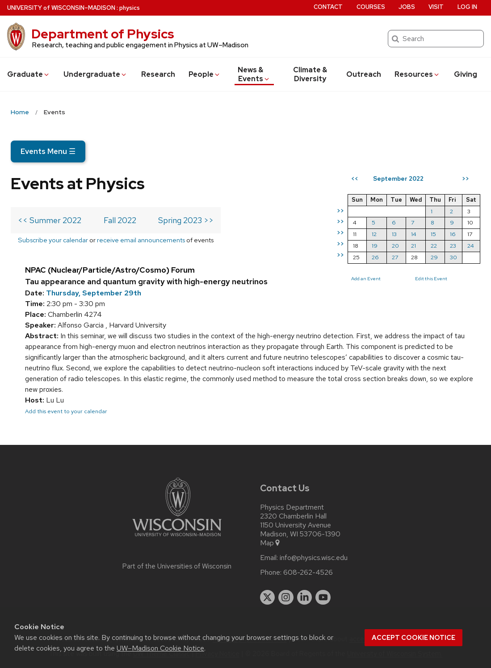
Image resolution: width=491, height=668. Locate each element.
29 (434, 257)
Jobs (407, 7)
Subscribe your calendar (53, 240)
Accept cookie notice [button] (413, 637)
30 (453, 257)
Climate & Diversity (310, 74)
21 (413, 245)
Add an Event (366, 278)
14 (414, 234)
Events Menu (48, 151)
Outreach (363, 74)
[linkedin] (304, 597)
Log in (467, 7)
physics (129, 8)
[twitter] (267, 597)
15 (433, 234)
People (205, 74)
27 (394, 257)
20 (395, 245)
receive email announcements (141, 240)
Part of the (176, 566)
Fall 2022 (120, 220)
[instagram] (286, 597)
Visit (436, 7)
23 (453, 245)
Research (158, 74)
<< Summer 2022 (49, 220)
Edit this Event (431, 278)
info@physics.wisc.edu (314, 557)
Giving (465, 74)
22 (433, 245)
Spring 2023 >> (186, 220)
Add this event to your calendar (66, 411)
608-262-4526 (308, 572)
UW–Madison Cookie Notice (160, 648)
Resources (417, 74)
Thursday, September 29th (93, 293)
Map (270, 543)
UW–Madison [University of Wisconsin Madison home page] (61, 8)
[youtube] (323, 597)
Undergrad (95, 74)
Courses (371, 7)
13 (394, 234)
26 (375, 257)
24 (470, 245)
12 (374, 234)
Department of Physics (102, 33)
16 (453, 234)
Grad (28, 74)
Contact (328, 7)
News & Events (254, 74)
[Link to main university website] (177, 538)
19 (374, 245)
